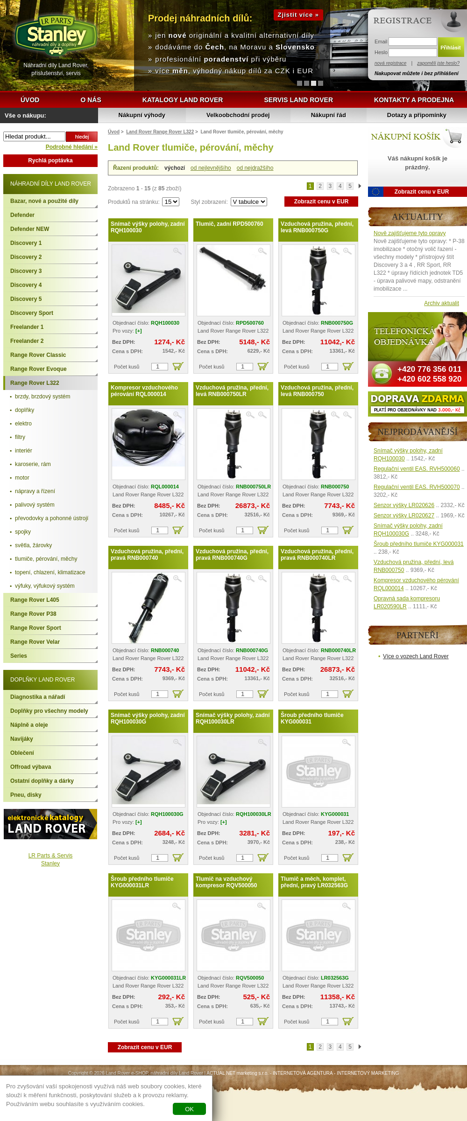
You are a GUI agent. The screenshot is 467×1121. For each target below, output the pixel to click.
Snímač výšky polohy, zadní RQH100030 (148, 227)
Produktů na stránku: (134, 202)
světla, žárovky (33, 545)
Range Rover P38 (33, 614)
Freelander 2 (26, 341)
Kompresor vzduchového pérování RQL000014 (144, 390)
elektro (23, 423)
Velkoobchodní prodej (238, 114)
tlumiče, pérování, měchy (46, 559)
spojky (23, 532)
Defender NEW (29, 229)
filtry (20, 437)
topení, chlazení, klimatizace (50, 572)
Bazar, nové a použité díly (44, 201)
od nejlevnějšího (211, 168)
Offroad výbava (30, 767)
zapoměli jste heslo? (438, 63)
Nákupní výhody (142, 114)
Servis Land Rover (298, 100)
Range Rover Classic (38, 355)
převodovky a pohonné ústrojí (51, 518)
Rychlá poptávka (50, 160)
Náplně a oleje (29, 725)
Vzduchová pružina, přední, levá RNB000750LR (232, 390)
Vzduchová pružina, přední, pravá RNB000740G (232, 554)
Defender (22, 215)
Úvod (30, 100)
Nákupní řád (328, 114)
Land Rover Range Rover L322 (160, 131)
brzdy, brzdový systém (42, 396)
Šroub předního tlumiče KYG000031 (312, 718)
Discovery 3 (26, 271)
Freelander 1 (26, 327)
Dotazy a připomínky (416, 114)
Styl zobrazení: (210, 202)
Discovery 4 (26, 285)
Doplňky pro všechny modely (49, 711)
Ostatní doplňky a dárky (42, 781)
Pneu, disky (26, 795)
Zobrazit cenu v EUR (321, 201)
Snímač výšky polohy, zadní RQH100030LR (233, 718)
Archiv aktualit (441, 303)
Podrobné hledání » (72, 147)
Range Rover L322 (34, 383)
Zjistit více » (298, 14)
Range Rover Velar (35, 642)
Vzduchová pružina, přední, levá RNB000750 (317, 390)
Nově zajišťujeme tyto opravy (410, 233)
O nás (90, 100)
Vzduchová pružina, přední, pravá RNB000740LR (317, 554)
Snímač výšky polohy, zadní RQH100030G (148, 718)
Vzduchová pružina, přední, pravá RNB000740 (147, 554)
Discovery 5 (26, 299)
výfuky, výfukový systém (45, 586)
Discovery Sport (31, 313)
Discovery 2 (26, 257)
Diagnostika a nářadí (37, 697)
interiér (23, 450)
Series (18, 656)
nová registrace (390, 63)
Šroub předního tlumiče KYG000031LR (142, 882)
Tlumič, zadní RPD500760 (229, 224)
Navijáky (21, 739)
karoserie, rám (33, 464)
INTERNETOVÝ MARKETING (368, 1073)
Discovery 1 (26, 243)
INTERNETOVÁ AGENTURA (303, 1073)
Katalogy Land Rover (182, 100)
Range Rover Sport (35, 628)
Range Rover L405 (34, 600)
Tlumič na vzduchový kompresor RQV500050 (226, 882)
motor (22, 477)
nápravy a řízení (35, 491)
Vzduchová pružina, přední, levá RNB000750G (317, 227)
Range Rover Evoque (38, 369)
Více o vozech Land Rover (416, 656)
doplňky (24, 410)
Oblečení (22, 753)
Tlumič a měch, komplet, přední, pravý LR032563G (314, 882)
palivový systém (35, 504)
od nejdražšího (255, 168)
